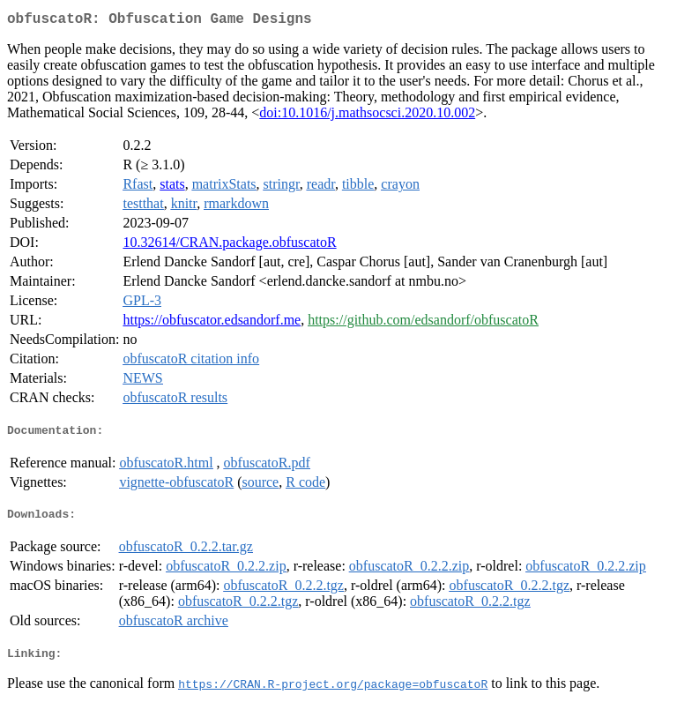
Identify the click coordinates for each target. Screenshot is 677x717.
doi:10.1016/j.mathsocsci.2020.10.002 (367, 115)
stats (172, 187)
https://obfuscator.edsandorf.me (212, 323)
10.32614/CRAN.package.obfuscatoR (229, 245)
